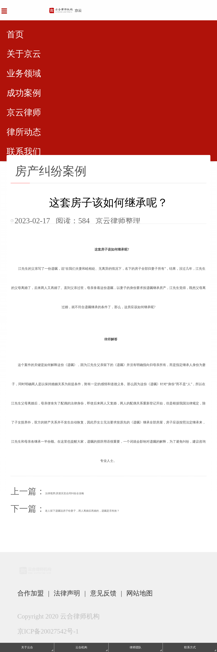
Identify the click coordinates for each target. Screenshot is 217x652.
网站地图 (139, 593)
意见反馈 (103, 593)
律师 (107, 339)
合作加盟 (30, 593)
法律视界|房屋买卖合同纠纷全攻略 (64, 493)
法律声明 (67, 593)
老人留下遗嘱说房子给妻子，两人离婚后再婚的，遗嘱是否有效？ (82, 510)
